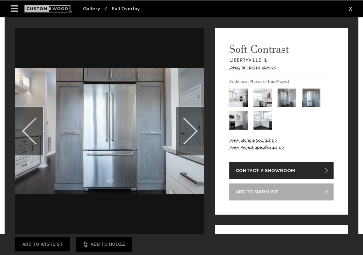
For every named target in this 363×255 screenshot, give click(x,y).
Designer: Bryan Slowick (252, 67)
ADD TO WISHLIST (257, 191)
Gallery (91, 8)
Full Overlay (126, 8)
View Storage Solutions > (253, 140)
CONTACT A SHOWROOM (265, 170)
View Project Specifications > (256, 147)
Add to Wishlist (42, 244)
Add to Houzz (104, 244)
